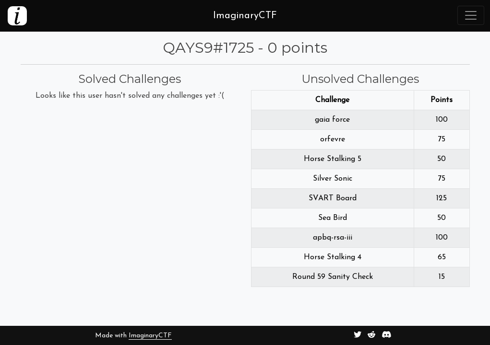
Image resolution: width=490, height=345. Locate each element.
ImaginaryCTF (150, 335)
